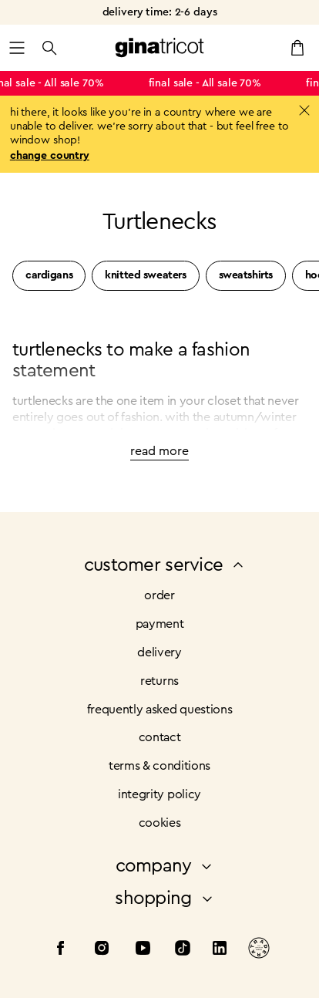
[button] (17, 48)
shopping (165, 898)
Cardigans (48, 275)
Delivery (159, 652)
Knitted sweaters (145, 275)
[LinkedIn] (219, 950)
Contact (160, 737)
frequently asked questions (160, 709)
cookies (160, 823)
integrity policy (159, 794)
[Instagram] (102, 950)
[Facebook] (60, 950)
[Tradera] (259, 950)
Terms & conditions (159, 766)
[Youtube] (143, 950)
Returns (159, 681)
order (159, 595)
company (166, 866)
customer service (165, 565)
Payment (160, 624)
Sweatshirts (246, 275)
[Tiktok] (182, 950)
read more (159, 451)
